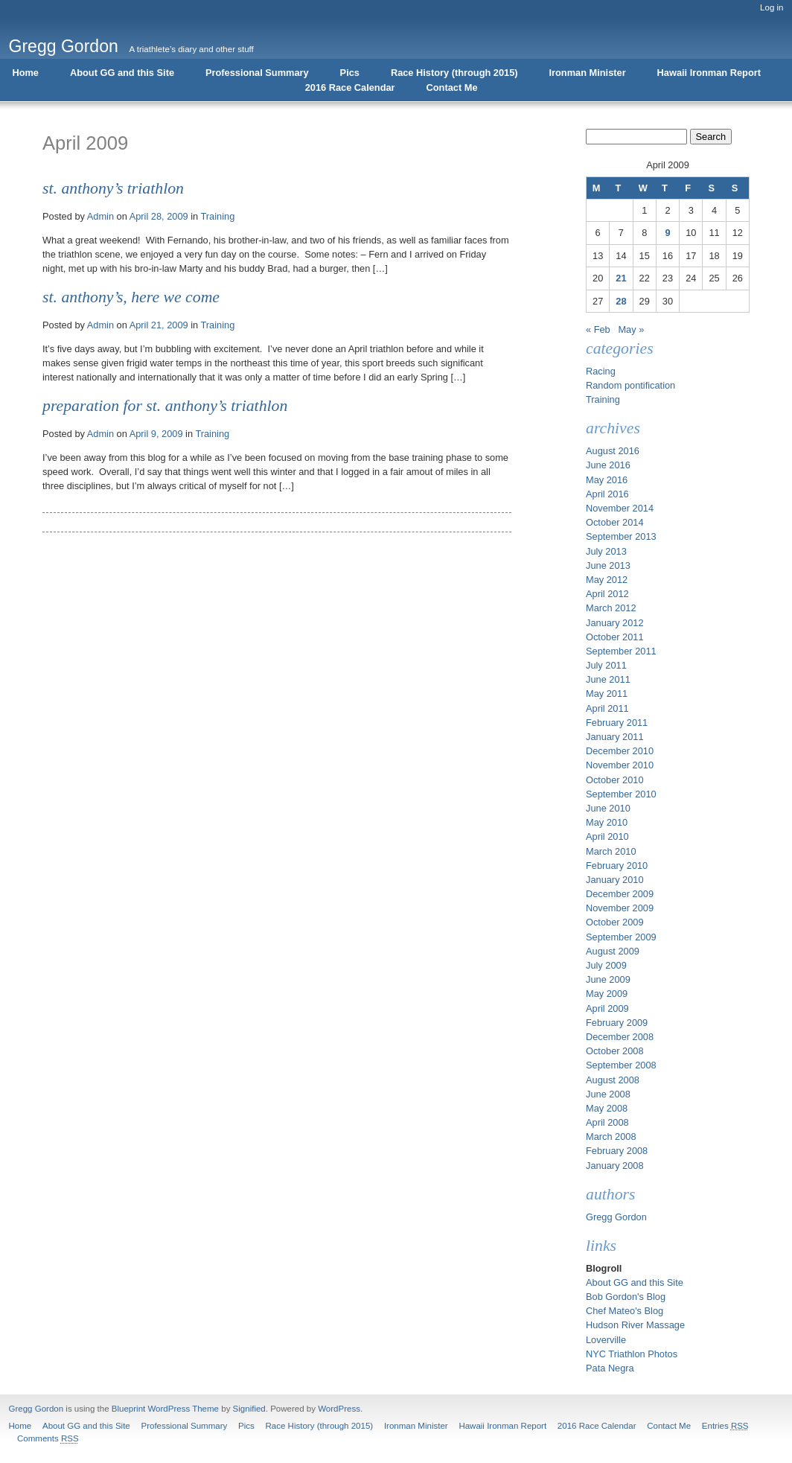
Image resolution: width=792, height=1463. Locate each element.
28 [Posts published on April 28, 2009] (621, 301)
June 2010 (608, 808)
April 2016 (607, 494)
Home (25, 72)
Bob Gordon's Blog (625, 1296)
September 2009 (621, 937)
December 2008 (620, 1036)
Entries (725, 1425)
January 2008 (615, 1165)
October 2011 (615, 637)
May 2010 (606, 822)
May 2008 (606, 1108)
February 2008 (617, 1150)
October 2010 (615, 779)
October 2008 (615, 1050)
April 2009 (607, 1008)
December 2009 (620, 893)
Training (218, 216)
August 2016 (612, 450)
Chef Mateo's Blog (624, 1310)
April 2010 (607, 836)
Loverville (606, 1339)
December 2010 (620, 750)
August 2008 (612, 1080)
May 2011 (606, 693)
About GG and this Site (122, 72)
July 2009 (606, 965)
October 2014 (615, 522)
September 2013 (621, 536)
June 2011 (608, 679)
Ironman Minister (587, 72)
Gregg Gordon (63, 46)
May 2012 (606, 579)
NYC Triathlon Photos (631, 1354)
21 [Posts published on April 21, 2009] (621, 278)
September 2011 (621, 651)
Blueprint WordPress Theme (165, 1408)
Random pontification (630, 385)
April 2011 (607, 708)
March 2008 (611, 1136)
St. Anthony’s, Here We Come (131, 297)
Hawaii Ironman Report (709, 72)
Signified (249, 1408)
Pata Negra (610, 1368)
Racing (601, 371)
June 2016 (608, 465)
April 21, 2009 (159, 325)
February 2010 (617, 865)
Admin (100, 216)
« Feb (598, 329)
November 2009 (620, 908)
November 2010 (620, 765)
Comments (48, 1438)
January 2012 (615, 622)
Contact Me (452, 87)
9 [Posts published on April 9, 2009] (667, 232)
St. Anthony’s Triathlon (113, 188)
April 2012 (607, 593)
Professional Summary (257, 72)
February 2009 (617, 1022)
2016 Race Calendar (350, 87)
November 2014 (620, 508)
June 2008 (608, 1094)
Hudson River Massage (635, 1324)
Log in (771, 7)
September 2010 (621, 794)
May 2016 (606, 479)
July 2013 (606, 551)
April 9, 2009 (156, 433)
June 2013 (608, 565)
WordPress (339, 1408)
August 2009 (612, 951)
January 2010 (615, 879)
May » (631, 329)
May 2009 (606, 993)
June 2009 (608, 979)
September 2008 (621, 1065)
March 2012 (611, 607)
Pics (350, 72)
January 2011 (615, 736)
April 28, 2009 (159, 216)
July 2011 (606, 665)
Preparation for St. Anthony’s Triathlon (164, 406)
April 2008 (607, 1122)
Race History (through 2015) (454, 72)
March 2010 (611, 851)
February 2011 (617, 722)
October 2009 (615, 922)
